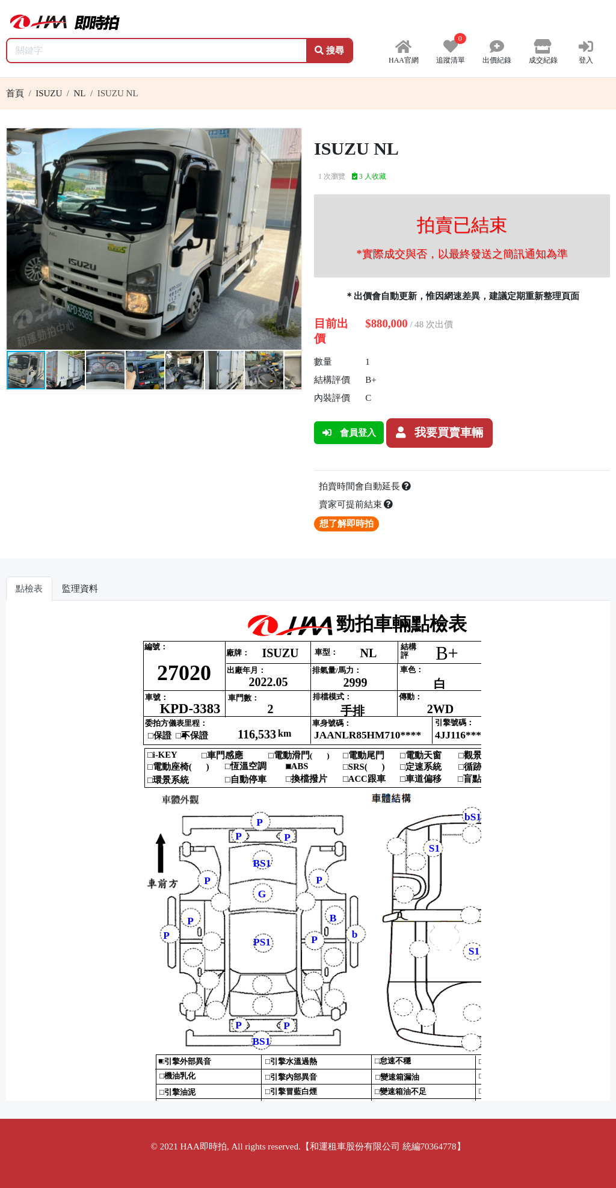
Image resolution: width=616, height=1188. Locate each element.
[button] (290, 139)
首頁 (15, 93)
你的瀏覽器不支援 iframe (307, 855)
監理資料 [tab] (80, 588)
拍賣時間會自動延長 (365, 486)
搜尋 (329, 50)
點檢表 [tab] (29, 588)
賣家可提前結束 (356, 504)
